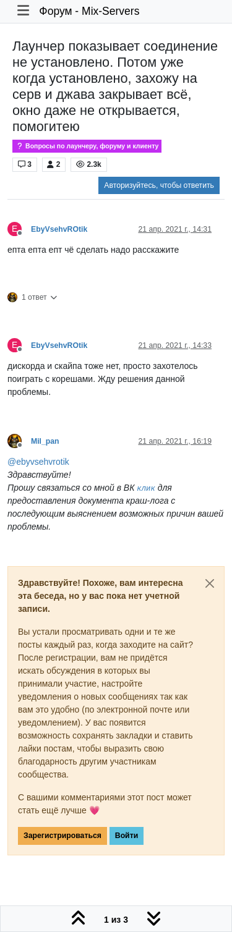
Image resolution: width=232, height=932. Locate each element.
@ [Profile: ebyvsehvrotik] (38, 462)
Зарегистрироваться (62, 835)
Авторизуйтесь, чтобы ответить (159, 185)
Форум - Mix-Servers (89, 11)
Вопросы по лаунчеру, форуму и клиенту (86, 146)
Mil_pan (45, 441)
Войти (126, 835)
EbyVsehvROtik (59, 229)
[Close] (209, 583)
